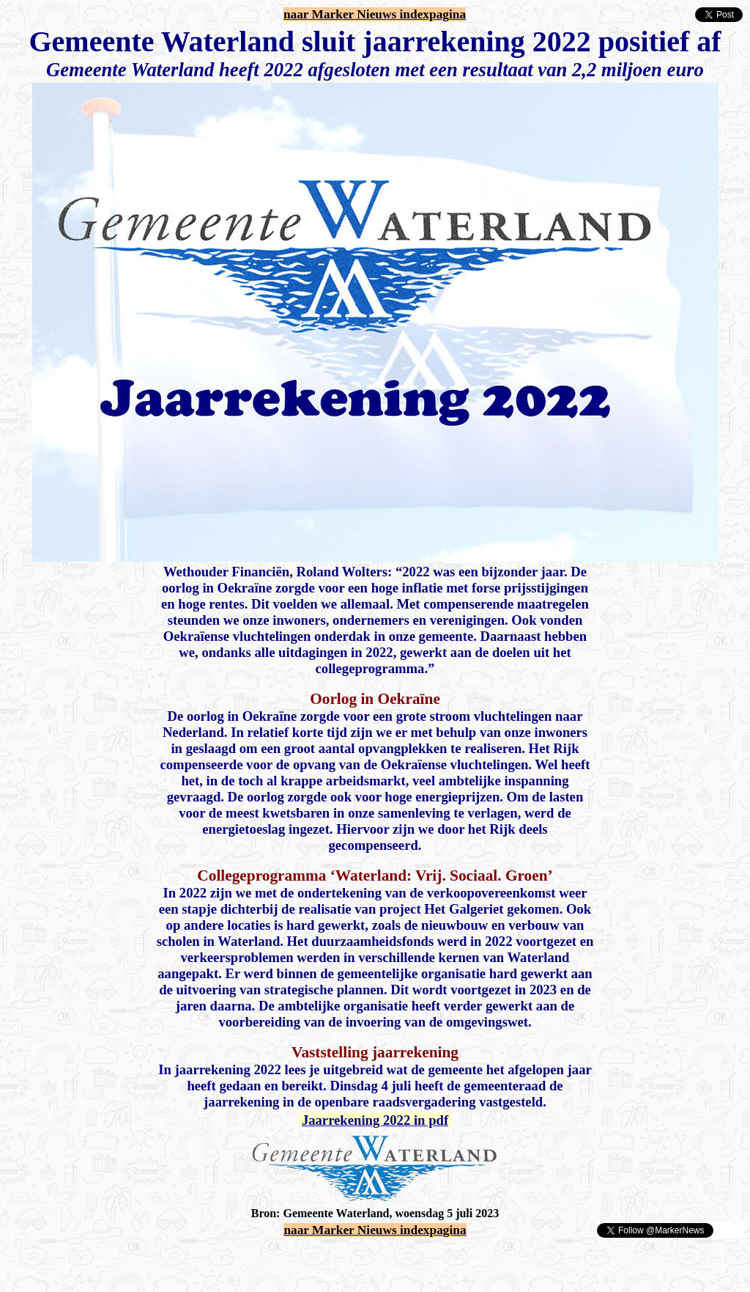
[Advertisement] (177, 1261)
